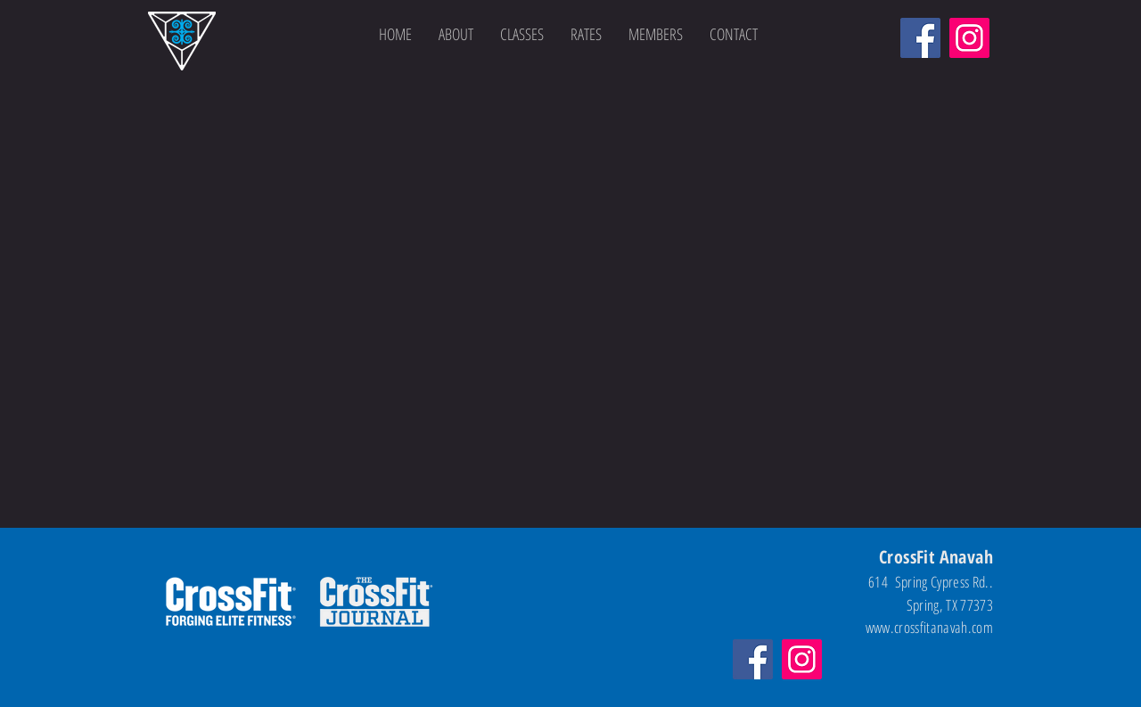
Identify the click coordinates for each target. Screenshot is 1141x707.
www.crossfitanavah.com (929, 627)
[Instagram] (969, 38)
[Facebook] (920, 38)
